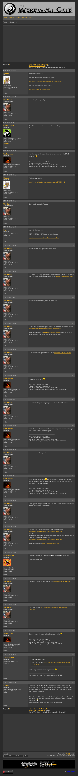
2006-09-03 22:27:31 (9, 349)
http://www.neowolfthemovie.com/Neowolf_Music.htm (45, 531)
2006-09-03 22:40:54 (9, 399)
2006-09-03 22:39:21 (9, 375)
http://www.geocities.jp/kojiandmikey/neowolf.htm (44, 238)
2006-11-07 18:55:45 (9, 578)
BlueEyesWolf (8, 556)
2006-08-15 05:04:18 (9, 175)
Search (18, 17)
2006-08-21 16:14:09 (9, 227)
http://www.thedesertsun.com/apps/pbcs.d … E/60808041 (47, 182)
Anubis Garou (8, 657)
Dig (4, 230)
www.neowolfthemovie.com (64, 276)
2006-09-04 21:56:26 (9, 526)
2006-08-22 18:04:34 (9, 271)
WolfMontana (8, 154)
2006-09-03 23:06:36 (9, 500)
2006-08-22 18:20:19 (9, 297)
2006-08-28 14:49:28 (9, 323)
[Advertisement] (33, 44)
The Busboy (7, 100)
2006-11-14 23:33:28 (9, 654)
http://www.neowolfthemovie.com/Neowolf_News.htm (45, 539)
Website (6, 143)
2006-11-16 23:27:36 (9, 682)
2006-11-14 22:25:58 (9, 604)
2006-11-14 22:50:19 (9, 630)
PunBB (68, 754)
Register (25, 17)
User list (11, 17)
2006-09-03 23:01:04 (9, 450)
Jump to (15, 755)
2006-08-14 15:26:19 (9, 70)
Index (5, 17)
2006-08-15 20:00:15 (9, 201)
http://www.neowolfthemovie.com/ (39, 89)
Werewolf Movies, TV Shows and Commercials (38, 65)
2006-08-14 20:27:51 (9, 123)
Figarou (6, 73)
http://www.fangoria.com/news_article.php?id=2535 (45, 328)
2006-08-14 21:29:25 (9, 151)
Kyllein (6, 685)
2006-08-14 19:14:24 (9, 97)
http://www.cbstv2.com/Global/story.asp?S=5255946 (45, 81)
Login (31, 17)
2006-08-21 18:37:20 (9, 245)
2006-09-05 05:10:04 (9, 552)
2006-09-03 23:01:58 (9, 476)
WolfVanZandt (8, 126)
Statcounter (70, 771)
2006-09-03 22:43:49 (9, 425)
